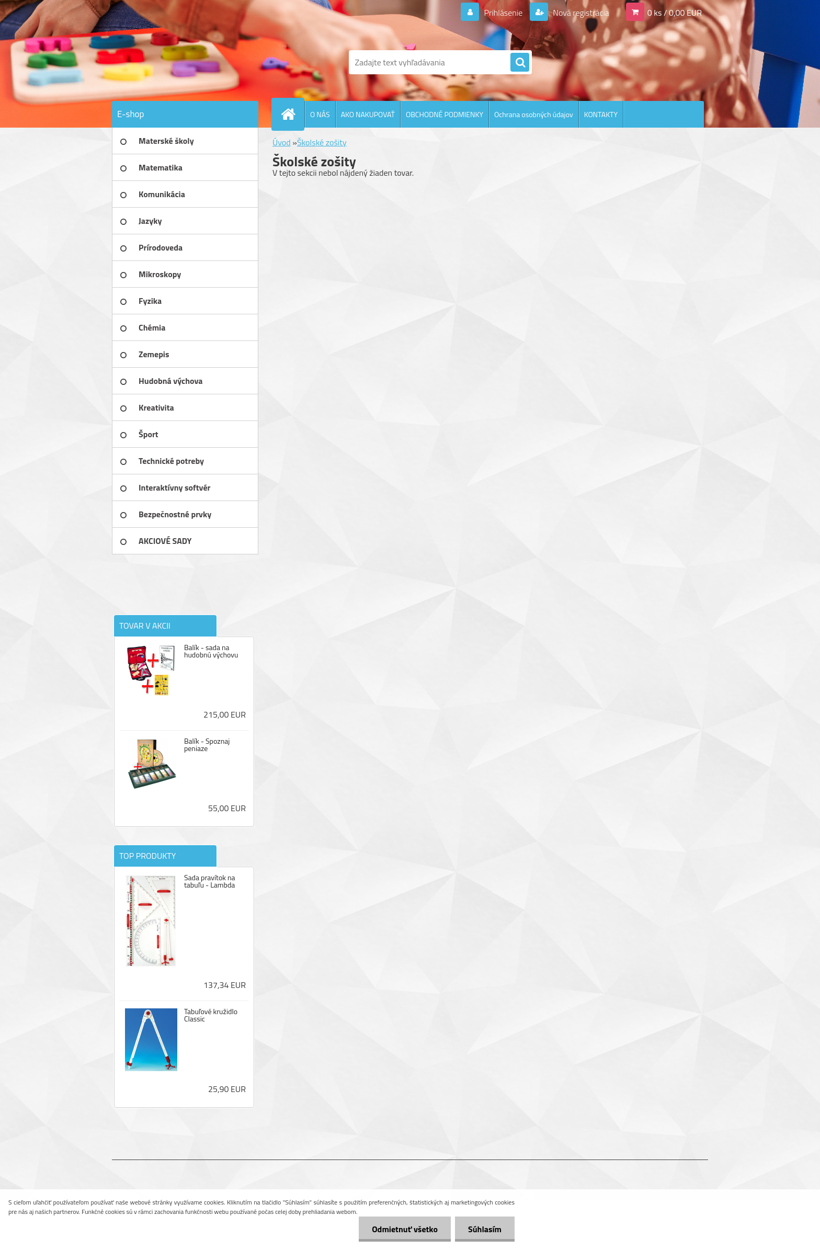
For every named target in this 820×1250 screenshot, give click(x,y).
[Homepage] (292, 114)
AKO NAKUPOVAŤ (368, 114)
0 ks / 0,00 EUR (674, 12)
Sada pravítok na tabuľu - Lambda (209, 881)
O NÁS (320, 114)
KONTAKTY (601, 114)
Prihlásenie (503, 12)
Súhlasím (485, 1229)
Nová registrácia (580, 12)
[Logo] (184, 62)
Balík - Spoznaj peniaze (207, 744)
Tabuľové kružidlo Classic (210, 1015)
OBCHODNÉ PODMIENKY (444, 114)
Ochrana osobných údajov (533, 114)
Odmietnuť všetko (405, 1229)
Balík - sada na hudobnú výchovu (211, 651)
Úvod (281, 142)
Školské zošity (322, 142)
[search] (519, 63)
